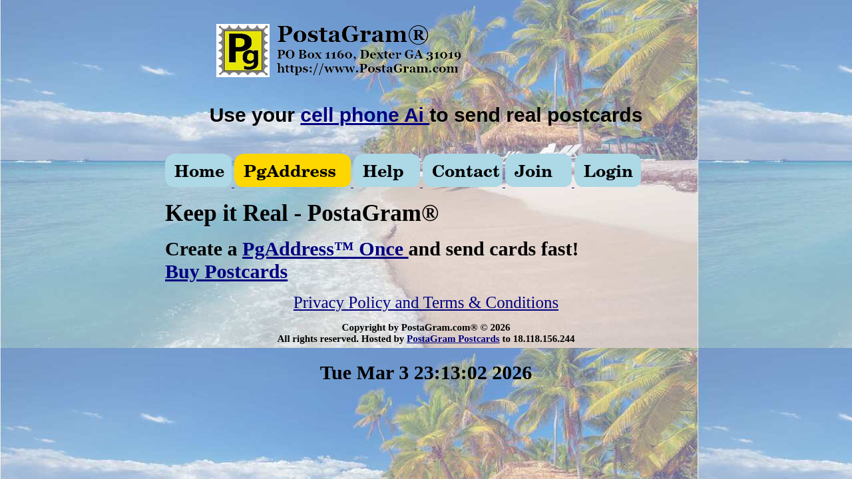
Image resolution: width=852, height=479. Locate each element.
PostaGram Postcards (453, 338)
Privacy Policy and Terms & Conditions (426, 302)
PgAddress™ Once (325, 248)
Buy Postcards (226, 271)
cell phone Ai (364, 115)
